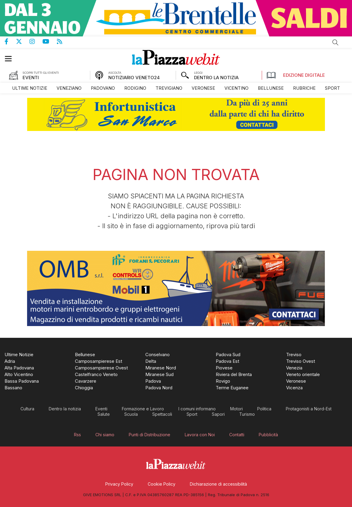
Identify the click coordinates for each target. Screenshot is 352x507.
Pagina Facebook (10, 42)
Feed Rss (63, 42)
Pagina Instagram (35, 42)
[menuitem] (29, 88)
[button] (11, 58)
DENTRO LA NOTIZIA (216, 77)
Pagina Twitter (22, 42)
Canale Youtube (49, 42)
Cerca (335, 42)
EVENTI (31, 77)
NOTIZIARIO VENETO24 (134, 77)
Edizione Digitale (296, 75)
